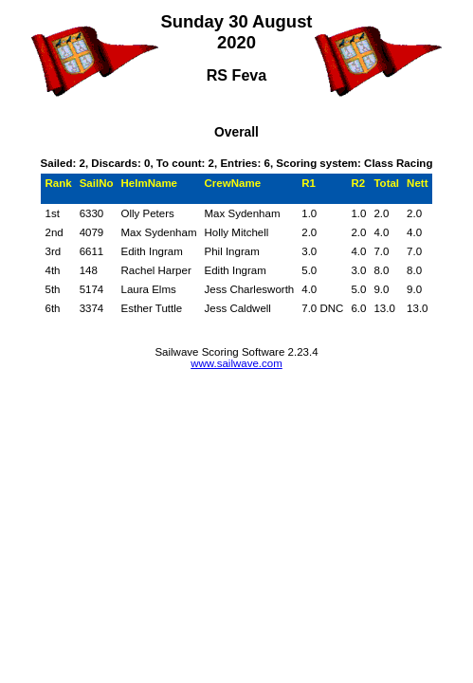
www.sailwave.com (236, 363)
